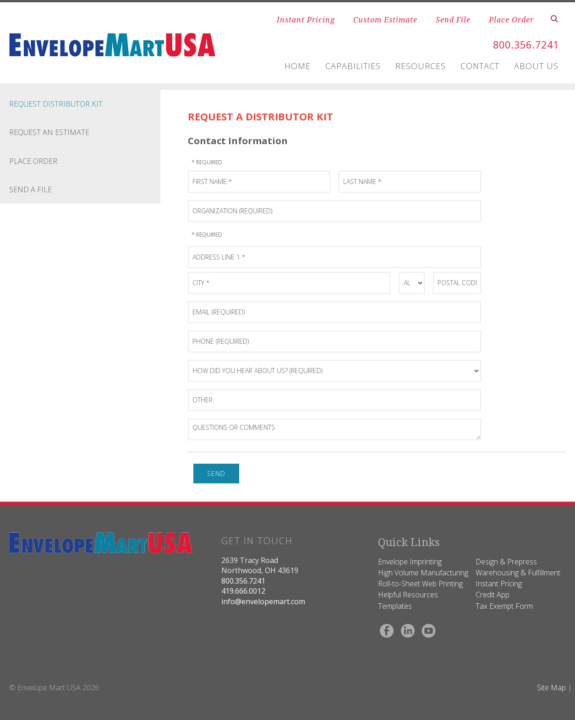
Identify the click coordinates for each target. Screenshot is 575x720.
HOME (298, 65)
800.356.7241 (521, 44)
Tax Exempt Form (504, 606)
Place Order (511, 20)
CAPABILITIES (353, 65)
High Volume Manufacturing (423, 573)
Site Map (551, 687)
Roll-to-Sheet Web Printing (420, 584)
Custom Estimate (385, 20)
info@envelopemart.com (263, 601)
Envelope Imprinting (410, 562)
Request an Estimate (49, 132)
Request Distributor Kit (56, 104)
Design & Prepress (506, 562)
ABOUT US (536, 65)
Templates (395, 606)
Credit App (492, 595)
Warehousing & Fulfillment (518, 573)
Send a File (30, 189)
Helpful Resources (408, 595)
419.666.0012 (243, 591)
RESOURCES (420, 65)
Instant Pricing (306, 20)
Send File (453, 20)
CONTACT (479, 65)
